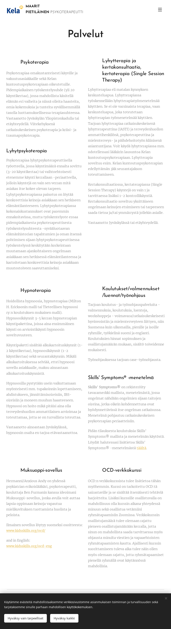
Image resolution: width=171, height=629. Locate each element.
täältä (141, 448)
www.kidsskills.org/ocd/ (25, 530)
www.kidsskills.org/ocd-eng (29, 546)
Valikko (160, 9)
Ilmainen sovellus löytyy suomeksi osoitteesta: (44, 525)
